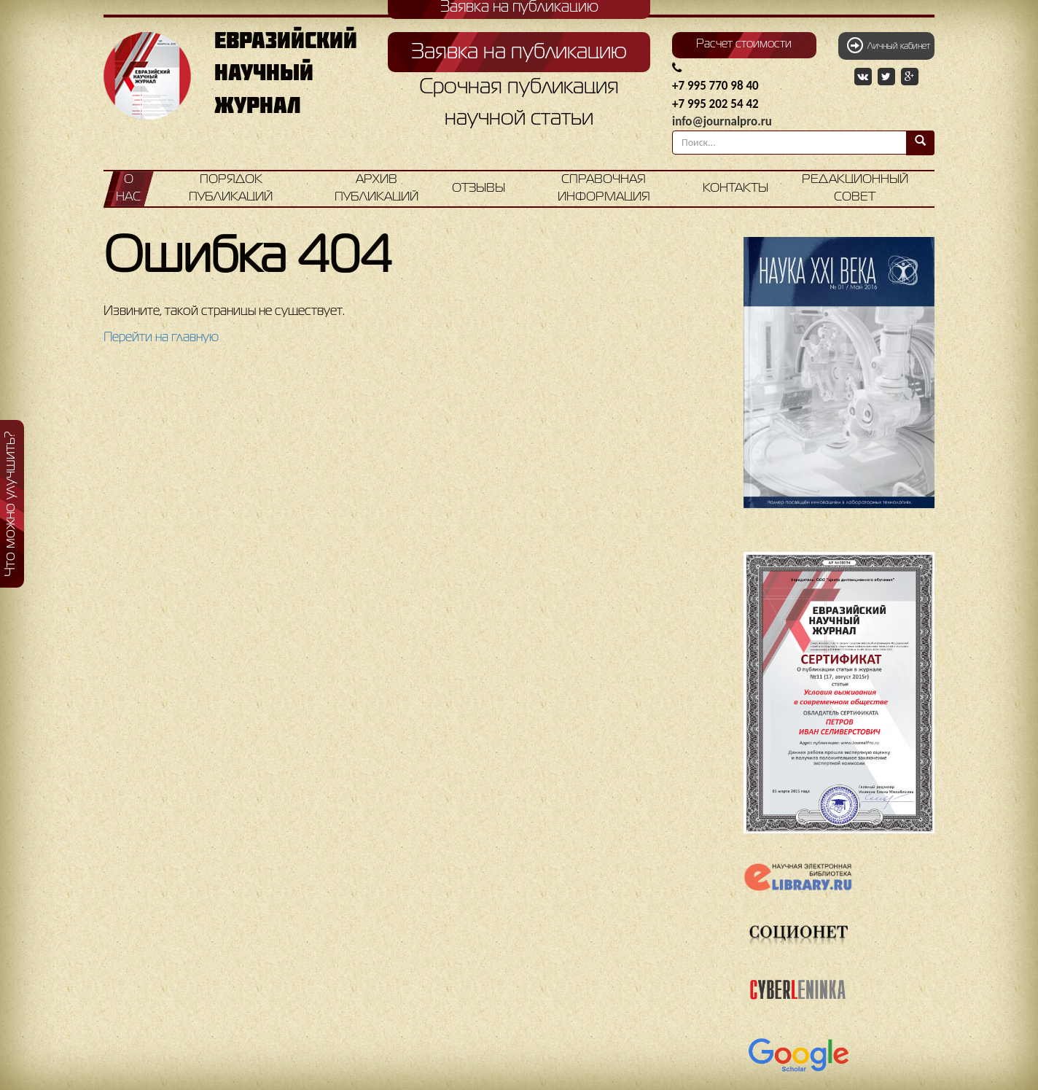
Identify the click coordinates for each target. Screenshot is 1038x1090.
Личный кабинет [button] (888, 45)
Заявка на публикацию (519, 52)
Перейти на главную (161, 337)
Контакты (735, 188)
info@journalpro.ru (722, 121)
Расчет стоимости (744, 44)
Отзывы (478, 188)
